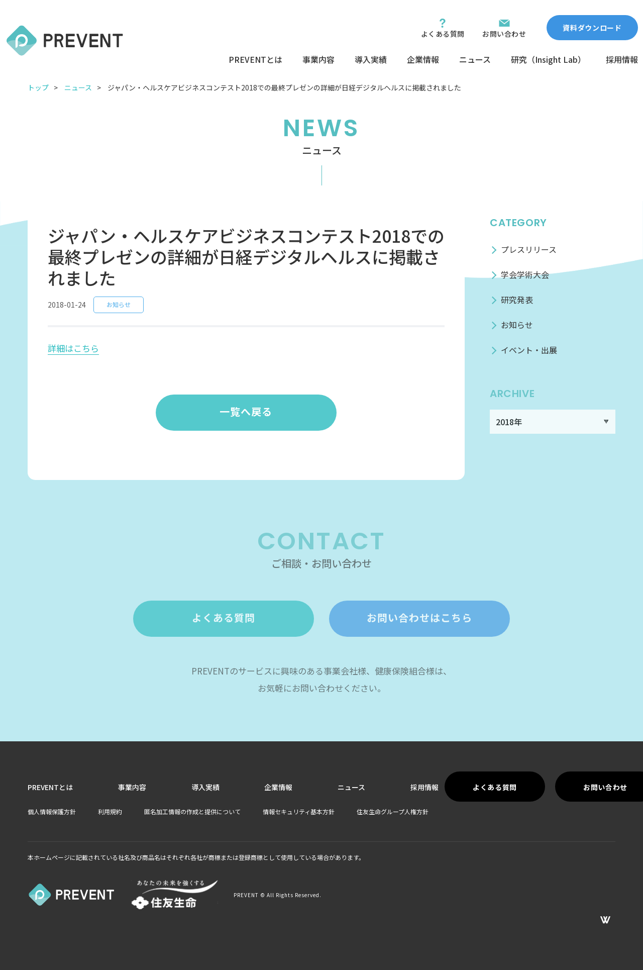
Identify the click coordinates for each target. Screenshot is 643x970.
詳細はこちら (73, 348)
